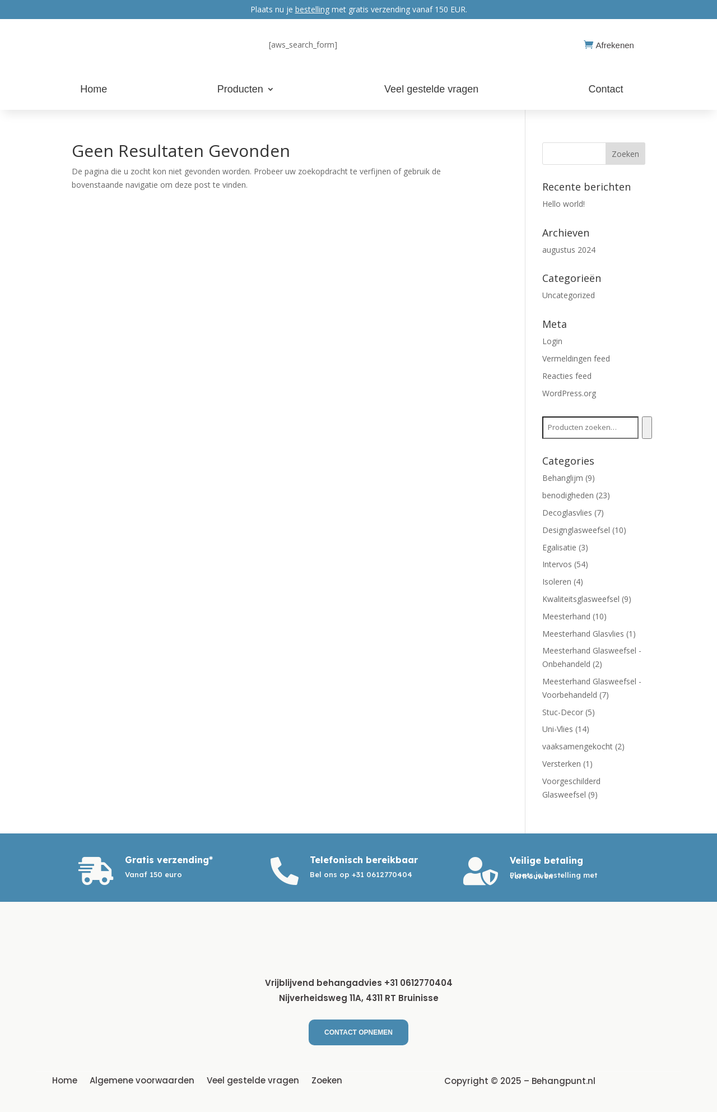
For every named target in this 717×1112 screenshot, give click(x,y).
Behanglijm (562, 477)
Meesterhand (566, 616)
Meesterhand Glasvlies (583, 633)
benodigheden (568, 495)
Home (93, 90)
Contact (606, 90)
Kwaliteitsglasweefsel (581, 599)
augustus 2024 (568, 249)
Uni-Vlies (557, 729)
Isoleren (556, 581)
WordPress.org (569, 393)
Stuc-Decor (562, 712)
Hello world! (563, 203)
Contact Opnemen (358, 1032)
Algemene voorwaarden (142, 1079)
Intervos (557, 564)
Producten (240, 90)
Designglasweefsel (576, 530)
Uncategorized (568, 295)
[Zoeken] (646, 427)
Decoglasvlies (567, 512)
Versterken (561, 763)
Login (552, 341)
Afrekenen (615, 45)
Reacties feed (567, 375)
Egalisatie (559, 547)
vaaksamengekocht (577, 746)
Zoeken (326, 1079)
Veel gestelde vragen (431, 90)
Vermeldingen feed (576, 358)
